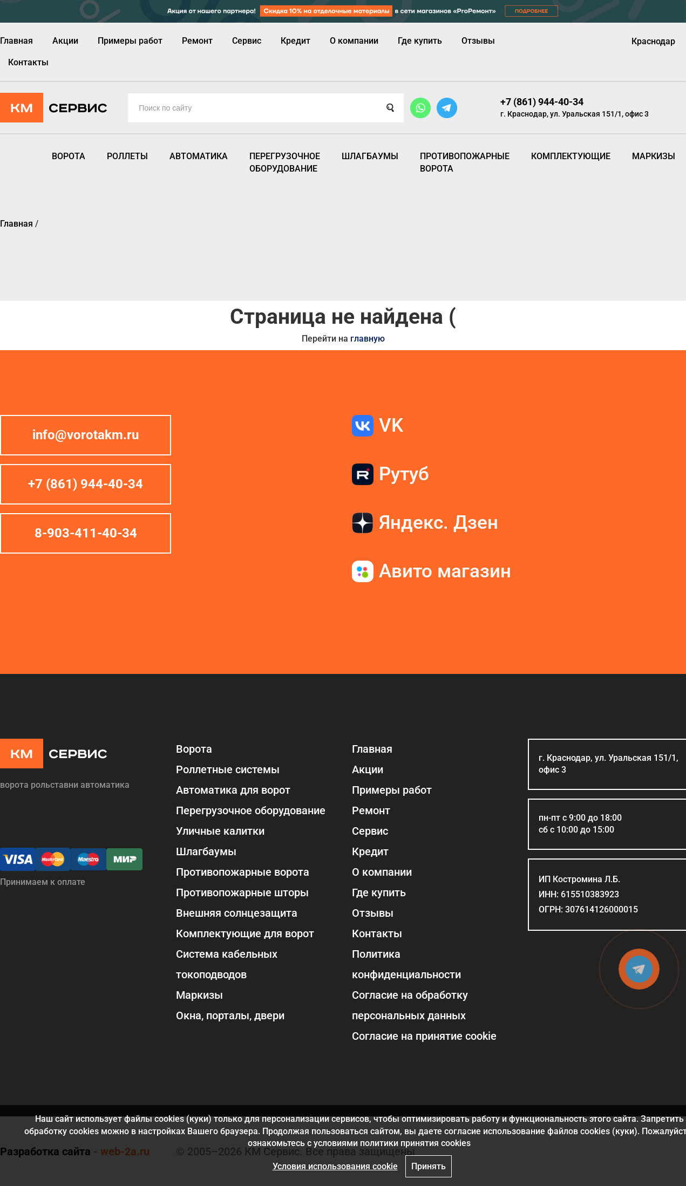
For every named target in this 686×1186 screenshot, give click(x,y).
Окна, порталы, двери (230, 1015)
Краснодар (653, 41)
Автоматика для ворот (233, 789)
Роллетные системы (228, 769)
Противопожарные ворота (465, 162)
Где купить (420, 41)
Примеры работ (130, 41)
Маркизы (653, 156)
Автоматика (198, 156)
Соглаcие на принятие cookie (424, 1036)
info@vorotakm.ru (85, 434)
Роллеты (127, 156)
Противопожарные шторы (242, 892)
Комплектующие (570, 156)
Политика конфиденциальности (406, 964)
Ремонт (197, 41)
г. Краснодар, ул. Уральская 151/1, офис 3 (574, 114)
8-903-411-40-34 (86, 533)
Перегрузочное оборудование (284, 162)
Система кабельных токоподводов (226, 964)
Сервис (246, 41)
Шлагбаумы (370, 156)
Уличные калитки (220, 830)
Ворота (68, 156)
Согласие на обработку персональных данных (410, 1005)
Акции (65, 41)
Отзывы (478, 41)
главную (367, 338)
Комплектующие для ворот (245, 933)
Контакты (28, 62)
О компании (354, 41)
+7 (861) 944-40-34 (541, 101)
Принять (428, 1166)
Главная (16, 41)
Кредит (295, 41)
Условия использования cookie (335, 1166)
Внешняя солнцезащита (236, 912)
